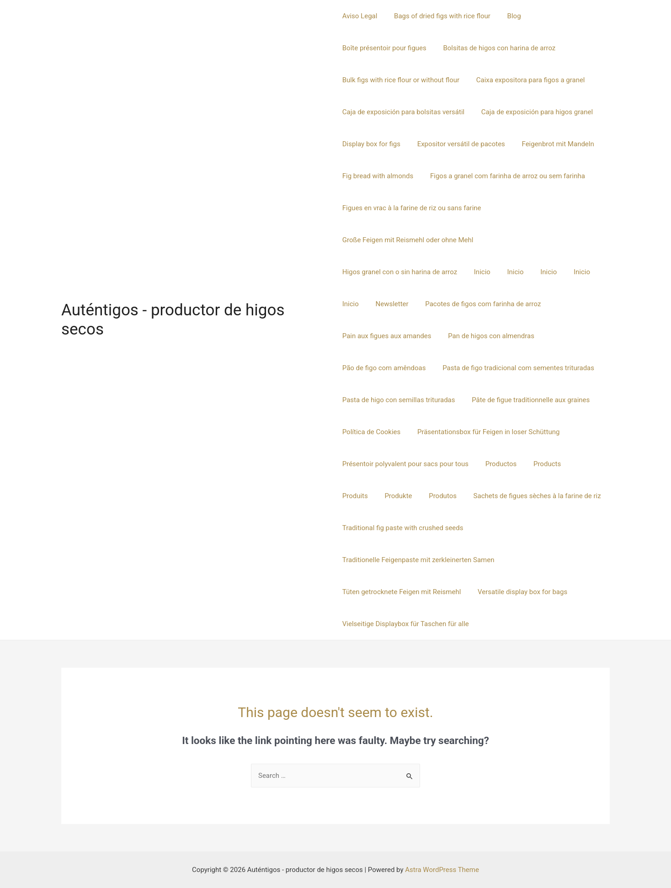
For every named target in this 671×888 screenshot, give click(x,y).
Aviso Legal (360, 16)
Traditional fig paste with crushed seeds (402, 528)
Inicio (350, 272)
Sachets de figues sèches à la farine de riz (489, 496)
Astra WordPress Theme (442, 870)
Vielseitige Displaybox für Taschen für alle (405, 624)
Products (541, 464)
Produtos (397, 496)
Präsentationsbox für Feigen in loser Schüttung (485, 432)
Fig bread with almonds (378, 176)
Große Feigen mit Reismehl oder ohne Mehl (408, 240)
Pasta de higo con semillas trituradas (398, 400)
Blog (508, 16)
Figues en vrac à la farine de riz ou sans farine (411, 208)
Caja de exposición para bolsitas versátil (403, 112)
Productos (498, 464)
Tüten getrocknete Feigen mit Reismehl (401, 592)
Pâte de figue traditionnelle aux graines (528, 400)
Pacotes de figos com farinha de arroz (400, 304)
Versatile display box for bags (519, 592)
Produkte (356, 496)
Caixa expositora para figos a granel (527, 80)
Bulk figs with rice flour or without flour (400, 80)
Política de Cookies (371, 432)
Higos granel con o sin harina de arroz (544, 240)
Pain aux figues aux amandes (516, 304)
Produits (581, 464)
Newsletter (509, 272)
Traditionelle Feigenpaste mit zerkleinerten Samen (418, 560)
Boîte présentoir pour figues (384, 48)
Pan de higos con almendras (385, 336)
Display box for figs (371, 144)
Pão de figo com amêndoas (484, 336)
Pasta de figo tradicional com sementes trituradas (418, 368)
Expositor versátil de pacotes (458, 144)
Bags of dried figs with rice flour (439, 16)
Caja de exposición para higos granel (534, 112)
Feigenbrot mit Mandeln (552, 144)
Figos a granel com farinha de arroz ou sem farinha (504, 176)
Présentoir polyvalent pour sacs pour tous (405, 464)
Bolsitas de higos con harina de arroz (496, 48)
